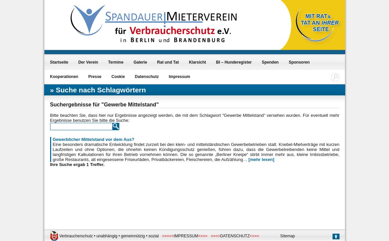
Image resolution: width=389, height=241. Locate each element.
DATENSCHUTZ (235, 236)
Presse (94, 76)
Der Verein (88, 62)
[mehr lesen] (261, 159)
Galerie (140, 62)
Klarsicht (197, 62)
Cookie (118, 76)
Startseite (59, 62)
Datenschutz (147, 76)
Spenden (270, 62)
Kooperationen (64, 76)
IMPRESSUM (186, 236)
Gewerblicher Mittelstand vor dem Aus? (93, 139)
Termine (116, 62)
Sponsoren (299, 62)
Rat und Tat (168, 62)
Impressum (179, 76)
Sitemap (287, 236)
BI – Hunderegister (234, 62)
